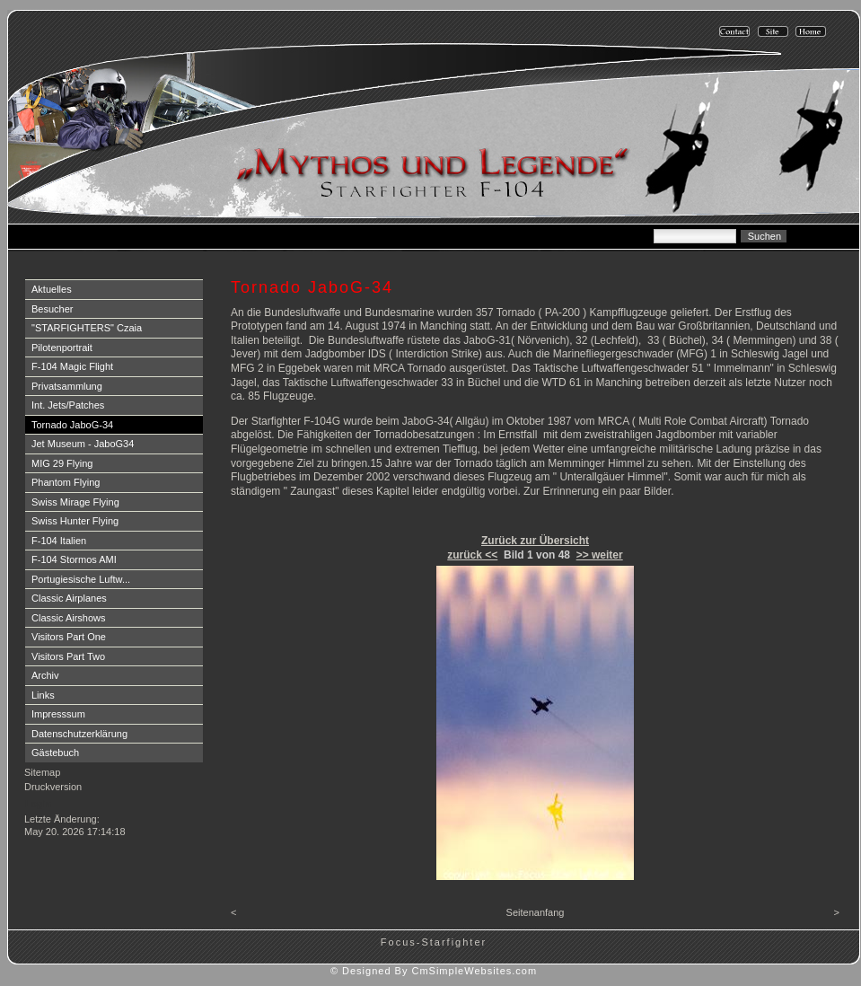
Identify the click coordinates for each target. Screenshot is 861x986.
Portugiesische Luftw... (80, 579)
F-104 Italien (58, 540)
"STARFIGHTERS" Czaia (86, 327)
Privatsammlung (66, 386)
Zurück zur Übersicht (535, 540)
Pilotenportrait (61, 347)
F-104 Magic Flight (72, 366)
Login (38, 803)
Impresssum (58, 714)
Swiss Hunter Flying (75, 520)
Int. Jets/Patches (67, 405)
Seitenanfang (535, 912)
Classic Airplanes (69, 598)
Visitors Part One (68, 636)
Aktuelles (51, 289)
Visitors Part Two (68, 656)
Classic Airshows (68, 617)
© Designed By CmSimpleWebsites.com (433, 970)
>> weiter (599, 555)
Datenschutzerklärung (79, 733)
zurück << (472, 555)
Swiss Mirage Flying (75, 502)
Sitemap (42, 772)
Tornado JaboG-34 (72, 424)
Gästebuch (55, 752)
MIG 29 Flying (61, 463)
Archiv (45, 675)
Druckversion (53, 786)
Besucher (52, 309)
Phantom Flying (65, 482)
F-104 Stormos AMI (74, 559)
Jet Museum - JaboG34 (82, 443)
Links (43, 695)
